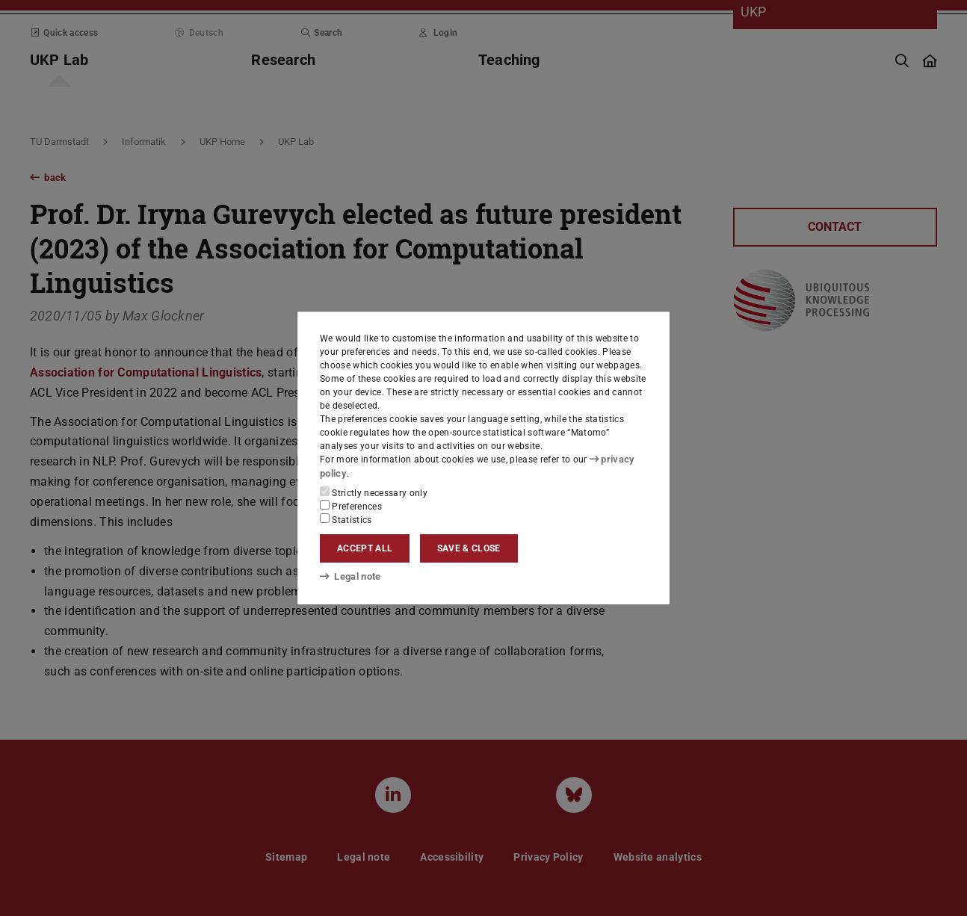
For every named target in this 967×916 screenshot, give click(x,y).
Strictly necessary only (373, 492)
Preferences (351, 506)
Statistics (346, 519)
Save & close (469, 548)
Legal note (349, 576)
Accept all (364, 548)
